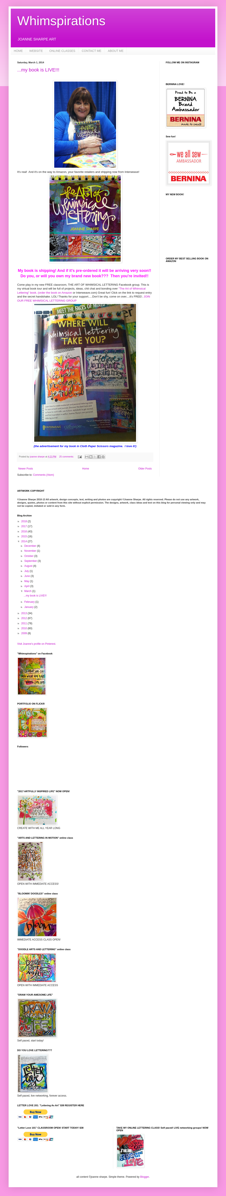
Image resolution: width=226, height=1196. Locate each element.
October (29, 556)
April (27, 586)
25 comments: (66, 456)
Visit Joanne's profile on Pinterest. (36, 643)
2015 (24, 536)
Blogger (144, 1176)
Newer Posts (25, 468)
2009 (24, 633)
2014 (24, 541)
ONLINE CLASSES (62, 51)
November (30, 550)
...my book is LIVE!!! (38, 70)
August (28, 565)
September (31, 560)
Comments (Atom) (43, 474)
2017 (24, 526)
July (27, 571)
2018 (24, 521)
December (30, 545)
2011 (24, 623)
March (28, 591)
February (29, 601)
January (29, 607)
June (27, 576)
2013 (24, 613)
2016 (24, 531)
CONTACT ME (91, 51)
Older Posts (145, 468)
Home (85, 468)
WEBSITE (36, 51)
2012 (24, 618)
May (27, 581)
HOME (18, 51)
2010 (24, 628)
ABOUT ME (116, 51)
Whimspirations (61, 21)
